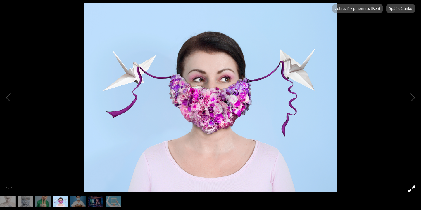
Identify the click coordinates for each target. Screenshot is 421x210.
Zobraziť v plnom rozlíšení (357, 8)
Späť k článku (400, 8)
